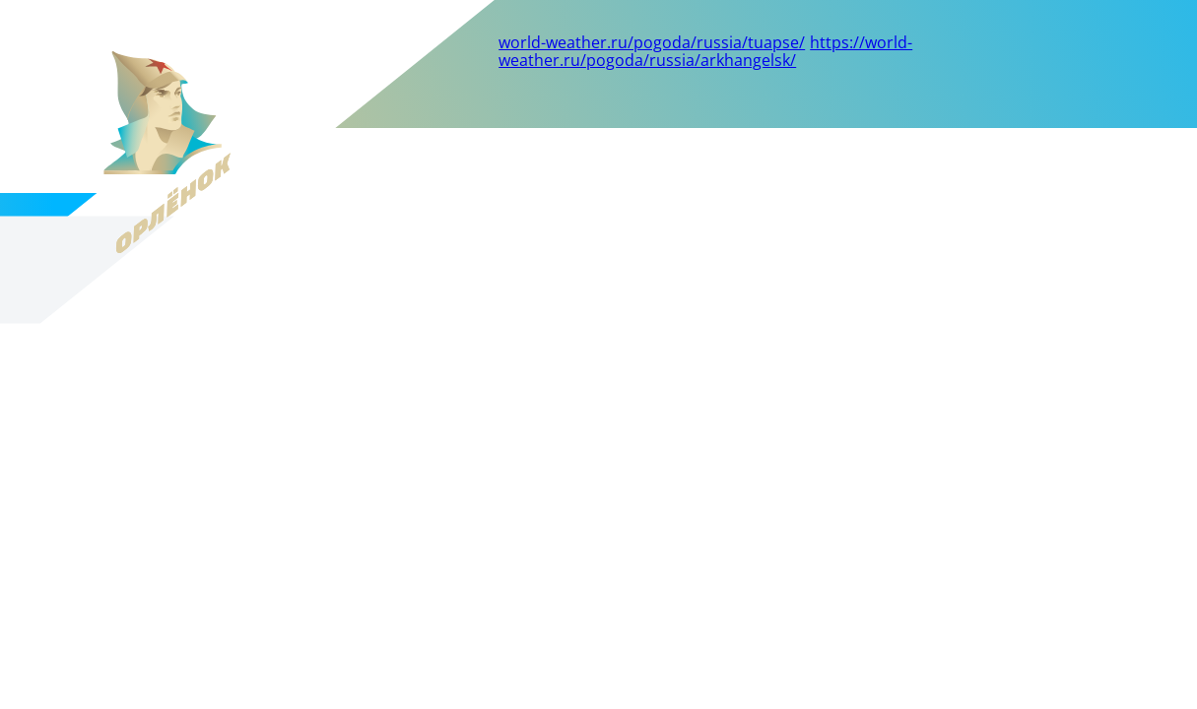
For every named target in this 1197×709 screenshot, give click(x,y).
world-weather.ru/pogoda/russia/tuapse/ (652, 42)
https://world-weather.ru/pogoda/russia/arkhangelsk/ (705, 51)
